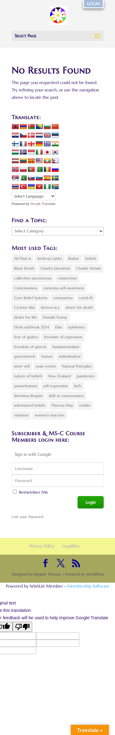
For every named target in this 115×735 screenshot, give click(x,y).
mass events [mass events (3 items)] (46, 366)
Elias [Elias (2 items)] (58, 327)
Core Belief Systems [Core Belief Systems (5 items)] (30, 297)
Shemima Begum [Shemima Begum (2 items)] (28, 395)
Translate (43, 204)
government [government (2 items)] (24, 356)
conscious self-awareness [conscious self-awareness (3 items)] (63, 288)
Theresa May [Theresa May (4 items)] (62, 405)
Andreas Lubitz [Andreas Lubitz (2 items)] (49, 258)
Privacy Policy (41, 546)
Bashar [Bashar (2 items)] (73, 258)
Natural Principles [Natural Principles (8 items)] (76, 366)
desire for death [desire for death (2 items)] (79, 307)
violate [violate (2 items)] (84, 405)
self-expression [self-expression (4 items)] (55, 386)
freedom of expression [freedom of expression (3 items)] (63, 337)
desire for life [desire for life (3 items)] (25, 317)
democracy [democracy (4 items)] (50, 307)
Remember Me (33, 492)
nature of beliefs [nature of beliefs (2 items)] (28, 376)
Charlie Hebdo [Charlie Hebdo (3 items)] (88, 268)
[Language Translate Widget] (34, 196)
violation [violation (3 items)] (21, 415)
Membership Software (88, 586)
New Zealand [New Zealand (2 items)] (59, 376)
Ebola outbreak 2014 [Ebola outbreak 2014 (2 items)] (31, 327)
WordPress (95, 574)
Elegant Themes (47, 574)
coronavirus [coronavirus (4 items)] (63, 297)
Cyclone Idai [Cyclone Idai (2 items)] (24, 307)
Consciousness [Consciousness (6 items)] (25, 288)
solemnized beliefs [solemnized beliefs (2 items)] (29, 405)
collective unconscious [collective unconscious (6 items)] (33, 278)
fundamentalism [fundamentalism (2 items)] (65, 346)
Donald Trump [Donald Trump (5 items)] (55, 317)
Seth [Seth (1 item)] (77, 386)
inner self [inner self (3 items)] (22, 366)
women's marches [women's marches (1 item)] (49, 415)
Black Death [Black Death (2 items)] (24, 268)
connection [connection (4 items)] (67, 278)
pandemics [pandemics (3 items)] (85, 376)
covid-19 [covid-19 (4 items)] (86, 297)
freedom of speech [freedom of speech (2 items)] (30, 346)
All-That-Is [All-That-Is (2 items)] (22, 258)
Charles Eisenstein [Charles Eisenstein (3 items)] (55, 268)
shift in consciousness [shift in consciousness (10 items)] (66, 395)
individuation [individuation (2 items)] (70, 356)
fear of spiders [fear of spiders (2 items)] (26, 337)
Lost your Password (27, 516)
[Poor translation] (22, 627)
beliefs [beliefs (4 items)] (90, 258)
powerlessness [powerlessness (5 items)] (25, 386)
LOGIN (93, 3)
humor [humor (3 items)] (47, 356)
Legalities (70, 546)
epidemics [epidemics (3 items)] (76, 327)
